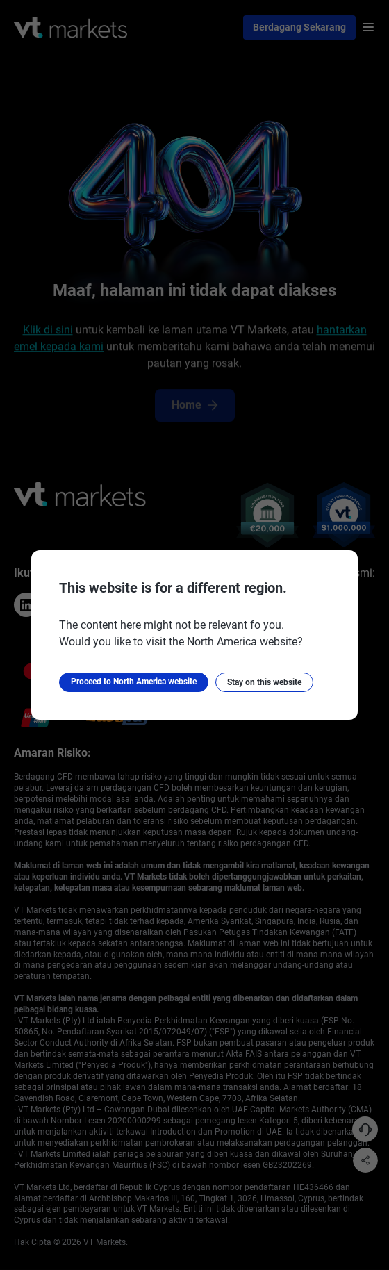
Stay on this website (264, 682)
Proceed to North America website (134, 682)
